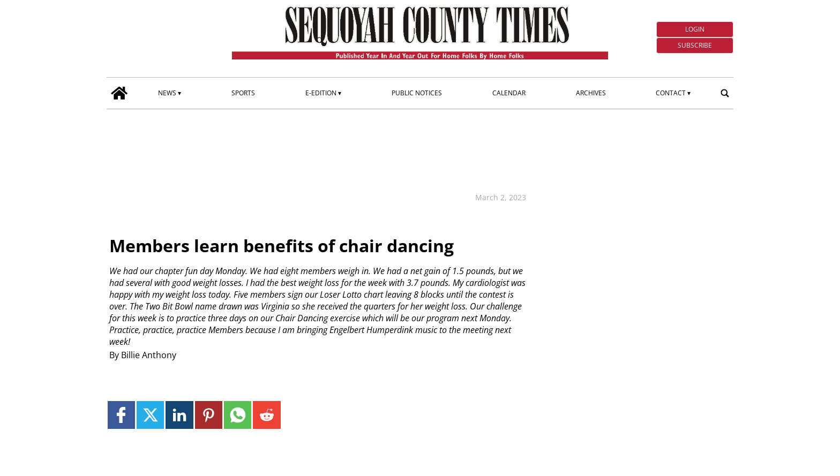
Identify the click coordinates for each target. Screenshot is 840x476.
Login (694, 29)
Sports (243, 92)
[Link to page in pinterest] (208, 414)
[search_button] (724, 93)
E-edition (320, 92)
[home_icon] (119, 93)
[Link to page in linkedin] (179, 414)
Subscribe (695, 45)
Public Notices (417, 92)
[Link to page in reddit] (266, 414)
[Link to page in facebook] (121, 414)
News (167, 92)
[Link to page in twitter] (150, 414)
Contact (671, 92)
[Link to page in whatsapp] (237, 414)
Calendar (509, 92)
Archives (591, 92)
